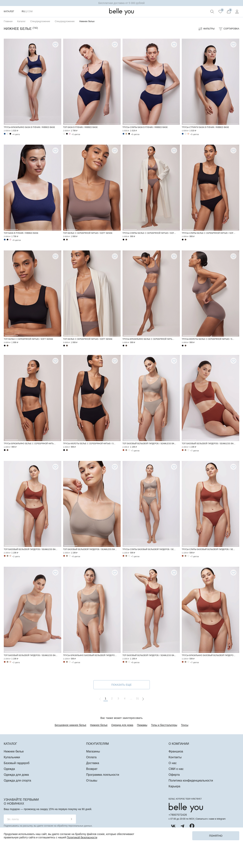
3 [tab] (39, 81)
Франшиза (176, 751)
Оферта (174, 774)
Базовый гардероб (17, 763)
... (131, 698)
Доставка (92, 763)
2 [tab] (25, 81)
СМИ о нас (176, 768)
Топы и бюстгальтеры (164, 725)
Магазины (93, 751)
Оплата (91, 757)
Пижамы (142, 725)
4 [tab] (53, 81)
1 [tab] (11, 81)
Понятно (216, 835)
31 (137, 698)
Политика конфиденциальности (191, 780)
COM (30, 11)
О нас (173, 763)
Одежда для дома (122, 725)
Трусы (184, 725)
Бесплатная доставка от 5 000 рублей (121, 3)
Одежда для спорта (17, 780)
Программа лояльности (102, 774)
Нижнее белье (98, 725)
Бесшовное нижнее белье (70, 725)
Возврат (92, 768)
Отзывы (91, 780)
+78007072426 (178, 814)
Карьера (174, 786)
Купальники (12, 757)
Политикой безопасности (82, 837)
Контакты (175, 757)
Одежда (9, 768)
